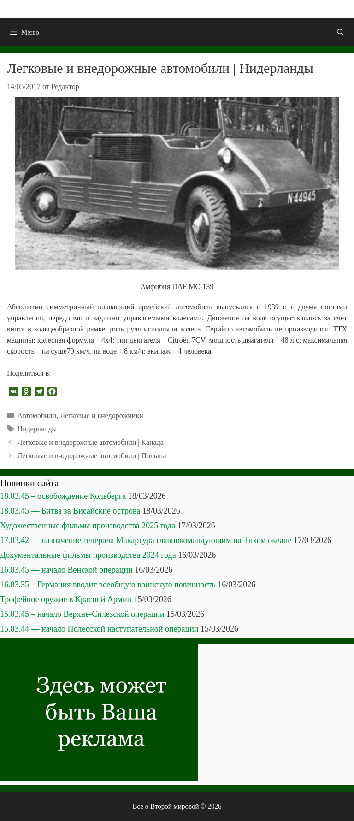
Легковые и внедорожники (101, 415)
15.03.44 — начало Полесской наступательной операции (99, 628)
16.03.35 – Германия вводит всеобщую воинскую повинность (108, 584)
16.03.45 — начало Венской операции (66, 569)
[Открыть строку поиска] (340, 32)
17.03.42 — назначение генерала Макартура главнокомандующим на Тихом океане (145, 540)
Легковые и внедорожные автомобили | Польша (92, 456)
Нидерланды (37, 429)
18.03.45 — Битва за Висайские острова (70, 510)
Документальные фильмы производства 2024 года (88, 555)
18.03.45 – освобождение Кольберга (63, 496)
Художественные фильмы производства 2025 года (87, 525)
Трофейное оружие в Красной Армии (65, 599)
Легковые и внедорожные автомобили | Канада (91, 442)
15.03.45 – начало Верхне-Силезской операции (82, 614)
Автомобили (37, 415)
